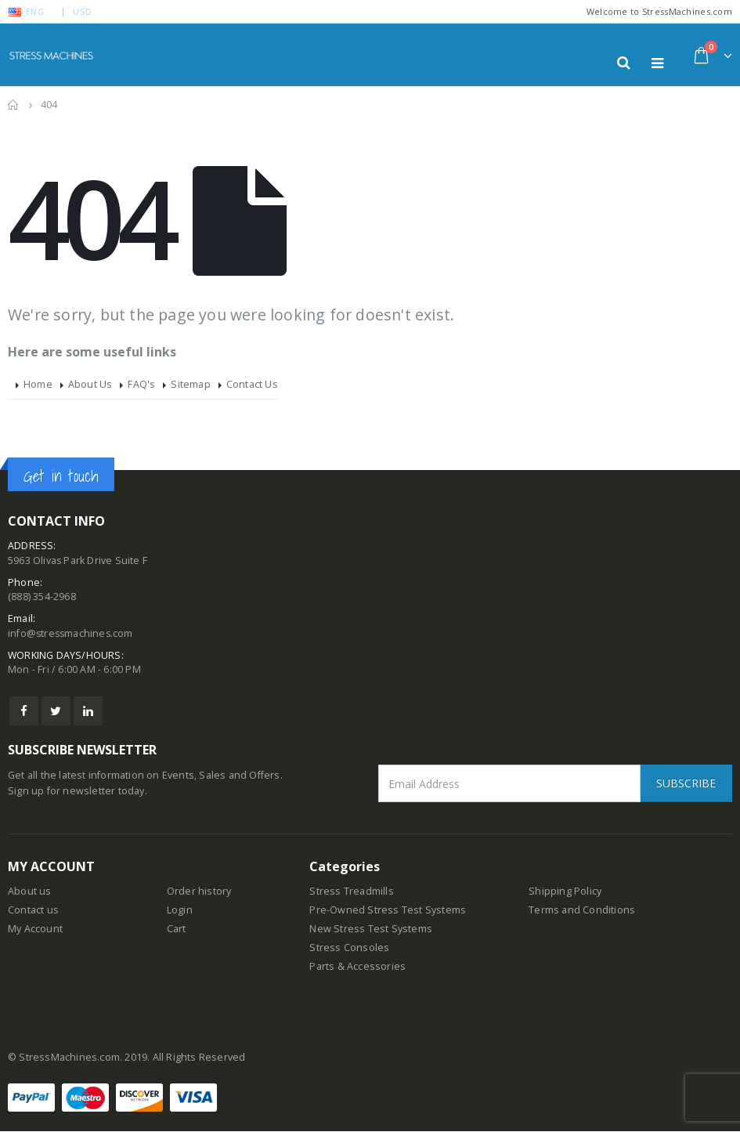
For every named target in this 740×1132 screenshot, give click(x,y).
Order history (199, 892)
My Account (35, 929)
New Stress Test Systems (370, 929)
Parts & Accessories (357, 967)
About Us (90, 384)
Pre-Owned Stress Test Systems (387, 910)
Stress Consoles (349, 948)
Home (37, 384)
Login (180, 910)
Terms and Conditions (582, 910)
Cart (176, 929)
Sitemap (190, 384)
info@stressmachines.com (72, 633)
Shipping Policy (565, 892)
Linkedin (88, 711)
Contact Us (252, 384)
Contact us (33, 910)
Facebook (23, 711)
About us (30, 892)
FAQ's (141, 384)
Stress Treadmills (351, 892)
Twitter (56, 711)
